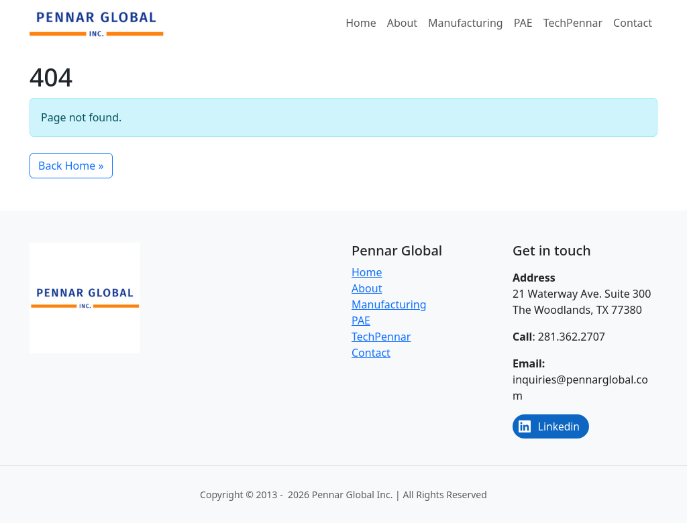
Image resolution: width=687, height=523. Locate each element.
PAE (523, 22)
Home (361, 22)
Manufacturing (465, 22)
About (402, 22)
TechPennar (572, 22)
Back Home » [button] (71, 165)
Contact (632, 22)
